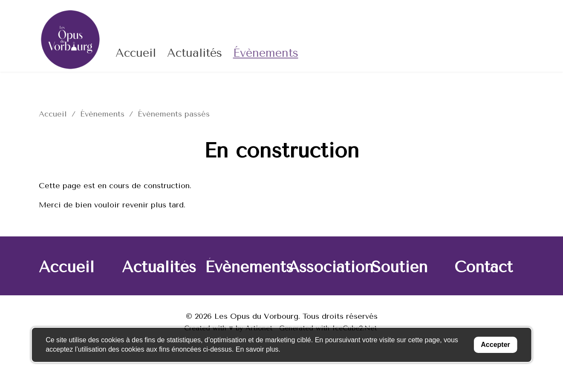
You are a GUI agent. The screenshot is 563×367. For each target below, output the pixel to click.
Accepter (493, 344)
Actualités (194, 53)
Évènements (265, 53)
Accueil (135, 53)
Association (330, 267)
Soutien (399, 267)
